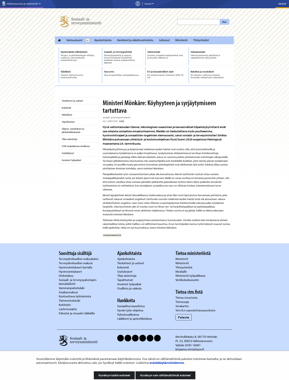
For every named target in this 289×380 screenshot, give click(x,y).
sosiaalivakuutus (112, 235)
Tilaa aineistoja (69, 139)
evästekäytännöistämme (166, 363)
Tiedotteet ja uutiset (72, 100)
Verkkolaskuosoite (187, 280)
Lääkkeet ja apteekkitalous (134, 318)
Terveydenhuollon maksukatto (79, 259)
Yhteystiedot (201, 40)
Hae (224, 21)
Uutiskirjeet (68, 153)
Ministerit (182, 259)
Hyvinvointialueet (71, 271)
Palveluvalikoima (128, 314)
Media (282, 3)
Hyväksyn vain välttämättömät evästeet (165, 375)
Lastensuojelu (68, 309)
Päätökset (67, 114)
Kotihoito (65, 305)
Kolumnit (66, 107)
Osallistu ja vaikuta (129, 288)
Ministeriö (181, 40)
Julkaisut (164, 40)
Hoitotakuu (66, 275)
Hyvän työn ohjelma (130, 310)
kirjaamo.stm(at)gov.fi (189, 349)
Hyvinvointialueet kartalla (76, 267)
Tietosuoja (182, 302)
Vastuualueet (74, 40)
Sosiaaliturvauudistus (131, 306)
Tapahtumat (68, 121)
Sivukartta (182, 306)
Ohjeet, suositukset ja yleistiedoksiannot (73, 130)
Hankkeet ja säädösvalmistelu (135, 40)
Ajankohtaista (103, 40)
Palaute (183, 317)
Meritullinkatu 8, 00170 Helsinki (196, 336)
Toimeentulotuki (70, 300)
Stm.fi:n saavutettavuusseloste (195, 310)
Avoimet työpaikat (71, 160)
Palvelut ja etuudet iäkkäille (77, 313)
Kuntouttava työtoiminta (75, 296)
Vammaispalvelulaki (72, 288)
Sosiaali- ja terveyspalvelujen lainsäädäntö (77, 282)
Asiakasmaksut (68, 292)
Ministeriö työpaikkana (190, 275)
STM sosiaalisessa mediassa (76, 146)
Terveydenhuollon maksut (76, 263)
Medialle (181, 271)
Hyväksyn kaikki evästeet (114, 375)
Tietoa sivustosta (186, 297)
